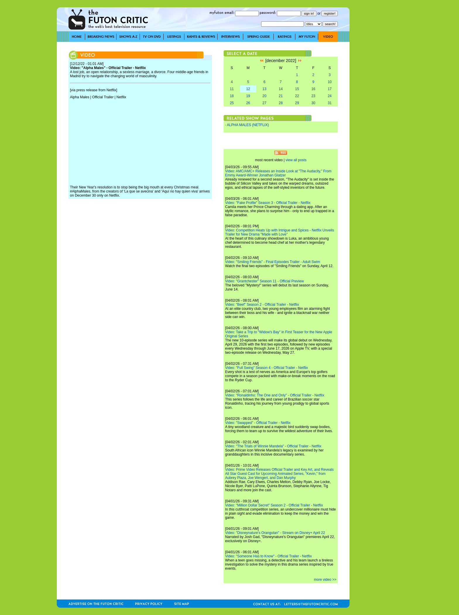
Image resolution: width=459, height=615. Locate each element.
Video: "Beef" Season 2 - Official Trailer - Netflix (262, 305)
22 (297, 96)
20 (264, 96)
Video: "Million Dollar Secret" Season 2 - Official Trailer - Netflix (274, 505)
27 (264, 103)
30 (313, 103)
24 (329, 96)
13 (264, 89)
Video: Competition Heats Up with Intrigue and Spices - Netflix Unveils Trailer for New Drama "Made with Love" (279, 232)
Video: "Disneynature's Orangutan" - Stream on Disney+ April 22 (275, 533)
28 (280, 103)
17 (329, 89)
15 (297, 89)
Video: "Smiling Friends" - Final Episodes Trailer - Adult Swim (272, 262)
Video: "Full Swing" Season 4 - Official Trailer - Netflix (266, 368)
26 (248, 103)
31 (329, 103)
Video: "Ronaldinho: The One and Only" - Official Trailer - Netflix (274, 395)
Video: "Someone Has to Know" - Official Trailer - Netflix (268, 556)
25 (232, 103)
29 (297, 103)
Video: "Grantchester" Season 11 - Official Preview (264, 281)
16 (313, 89)
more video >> (325, 580)
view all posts (296, 160)
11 (232, 89)
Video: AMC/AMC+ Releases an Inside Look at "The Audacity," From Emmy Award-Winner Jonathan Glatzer (278, 173)
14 (280, 89)
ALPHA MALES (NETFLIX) (248, 125)
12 (248, 89)
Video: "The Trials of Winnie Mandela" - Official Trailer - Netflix (273, 446)
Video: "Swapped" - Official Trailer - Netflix (258, 423)
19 (248, 96)
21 (280, 96)
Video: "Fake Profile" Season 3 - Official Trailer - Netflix (268, 203)
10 (329, 82)
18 (232, 96)
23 (313, 96)
